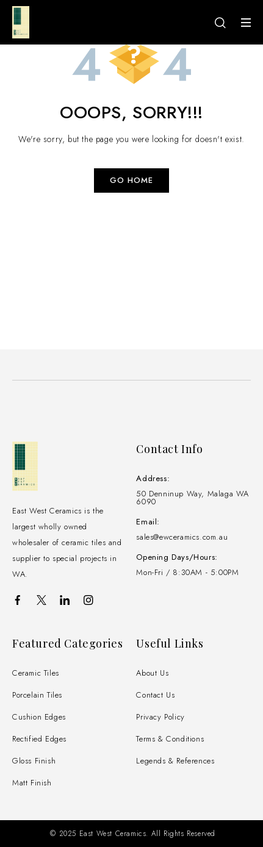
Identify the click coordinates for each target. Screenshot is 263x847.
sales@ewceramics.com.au (182, 537)
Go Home (131, 180)
